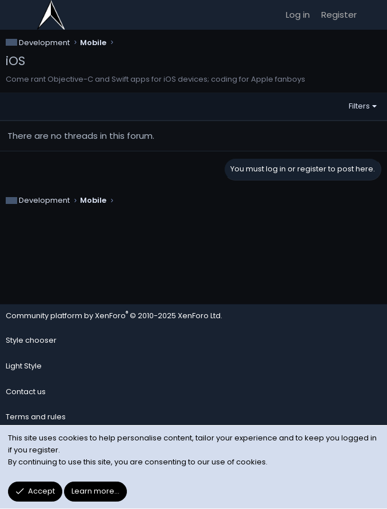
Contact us (26, 391)
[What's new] (373, 15)
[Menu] (14, 15)
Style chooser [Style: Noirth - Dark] (31, 340)
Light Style (24, 365)
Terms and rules (36, 416)
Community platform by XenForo (114, 315)
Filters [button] (359, 106)
